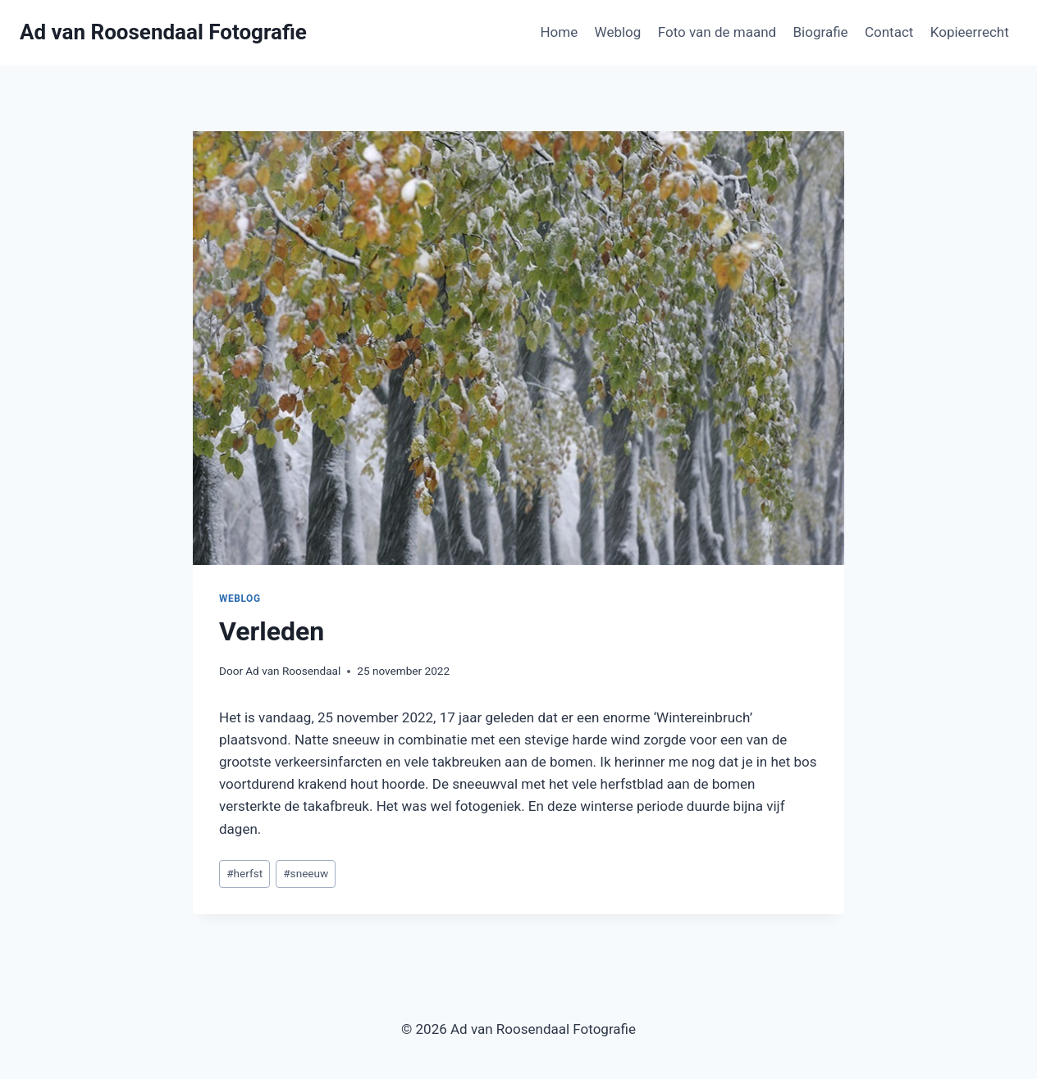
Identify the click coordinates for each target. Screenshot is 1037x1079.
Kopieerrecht (969, 32)
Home (559, 32)
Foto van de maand (717, 32)
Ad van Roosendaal (292, 670)
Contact (889, 32)
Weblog (618, 32)
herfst (244, 873)
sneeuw (305, 873)
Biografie (820, 32)
